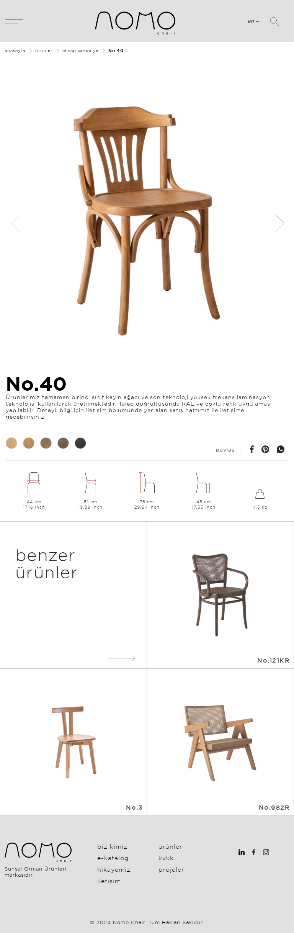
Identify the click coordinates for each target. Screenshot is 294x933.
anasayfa (15, 50)
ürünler (43, 50)
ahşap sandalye (80, 50)
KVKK (166, 858)
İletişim (109, 881)
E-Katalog (113, 858)
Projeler (171, 869)
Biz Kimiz (112, 846)
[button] (279, 223)
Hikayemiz (114, 869)
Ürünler (170, 846)
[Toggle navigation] (14, 21)
